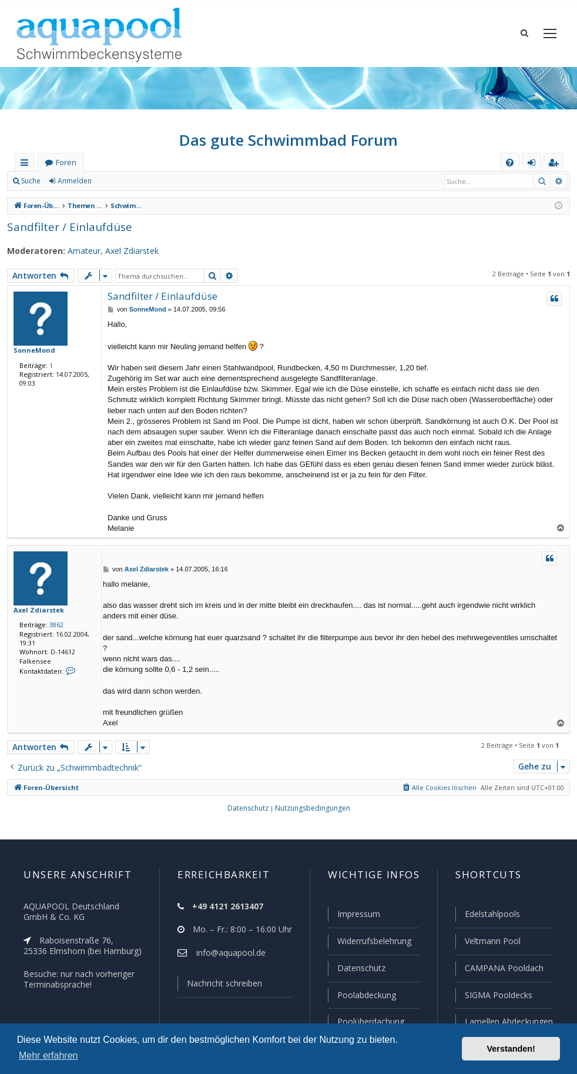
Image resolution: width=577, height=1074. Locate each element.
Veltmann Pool (491, 943)
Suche (31, 182)
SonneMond (32, 350)
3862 (54, 626)
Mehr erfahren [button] (48, 1055)
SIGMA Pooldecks (498, 996)
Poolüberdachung (365, 1021)
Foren (66, 163)
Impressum (353, 916)
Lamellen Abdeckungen (508, 1021)
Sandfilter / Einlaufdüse (64, 228)
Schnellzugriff (26, 166)
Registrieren (127, 182)
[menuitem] (510, 164)
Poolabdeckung (361, 996)
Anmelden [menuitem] (534, 166)
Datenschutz (356, 969)
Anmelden (74, 182)
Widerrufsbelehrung (369, 943)
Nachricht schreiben (220, 986)
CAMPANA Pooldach (503, 969)
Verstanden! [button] (511, 1048)
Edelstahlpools (491, 916)
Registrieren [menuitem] (555, 166)
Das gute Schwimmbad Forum (288, 141)
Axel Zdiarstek (124, 252)
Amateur (77, 252)
